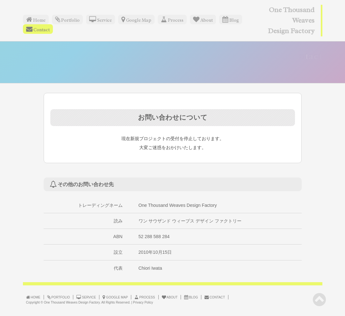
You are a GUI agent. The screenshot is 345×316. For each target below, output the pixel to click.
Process (172, 19)
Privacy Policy (143, 302)
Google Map (136, 19)
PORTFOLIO (58, 297)
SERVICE (86, 297)
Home (36, 19)
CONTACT (215, 297)
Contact (38, 29)
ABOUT (170, 297)
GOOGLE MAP (115, 297)
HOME (33, 297)
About (203, 19)
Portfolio (67, 19)
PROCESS (144, 297)
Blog (230, 19)
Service (100, 19)
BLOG (191, 297)
